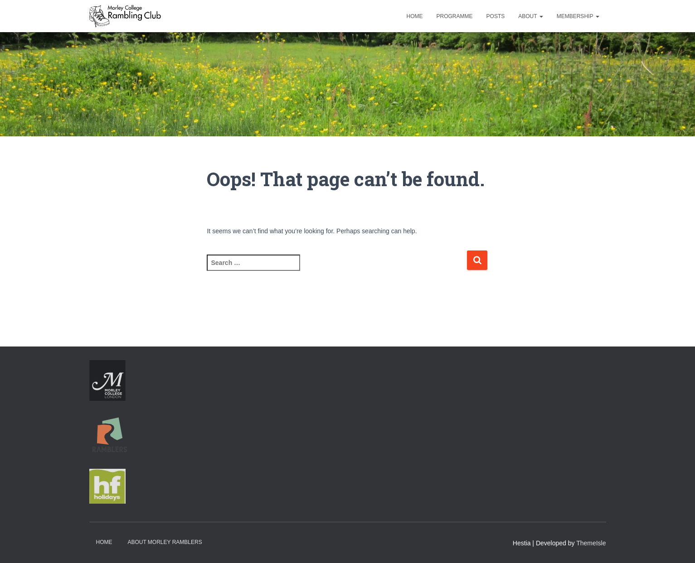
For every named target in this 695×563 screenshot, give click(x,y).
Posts (495, 16)
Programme (455, 16)
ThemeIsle (591, 543)
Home (415, 16)
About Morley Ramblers (164, 542)
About (530, 16)
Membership (578, 16)
